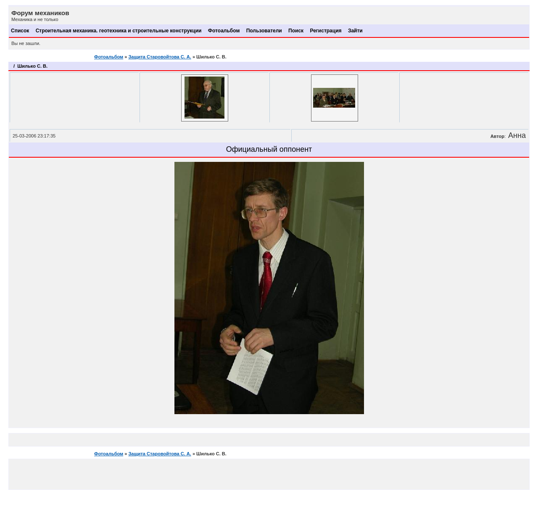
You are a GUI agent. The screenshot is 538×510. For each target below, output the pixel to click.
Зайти (355, 31)
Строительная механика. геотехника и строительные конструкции (119, 31)
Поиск (295, 31)
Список (20, 31)
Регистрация (325, 31)
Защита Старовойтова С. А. (159, 56)
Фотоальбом (224, 31)
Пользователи (264, 31)
